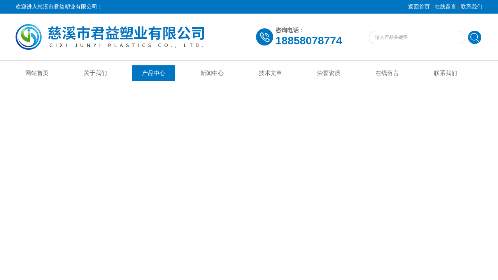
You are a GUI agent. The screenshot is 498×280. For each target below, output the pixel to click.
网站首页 (37, 73)
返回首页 (419, 7)
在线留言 (445, 7)
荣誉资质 (328, 73)
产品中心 (153, 73)
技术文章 (270, 73)
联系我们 (471, 7)
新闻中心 (212, 73)
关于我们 (95, 73)
